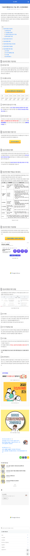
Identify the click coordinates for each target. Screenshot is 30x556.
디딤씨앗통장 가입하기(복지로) (15, 238)
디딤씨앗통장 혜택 (7, 41)
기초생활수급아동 (8, 32)
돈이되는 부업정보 (15, 542)
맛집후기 (15, 544)
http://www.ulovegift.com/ (6, 438)
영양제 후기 (15, 549)
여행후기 (15, 547)
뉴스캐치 (15, 1)
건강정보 (15, 539)
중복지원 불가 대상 (9, 36)
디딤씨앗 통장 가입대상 (7, 28)
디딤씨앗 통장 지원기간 (7, 39)
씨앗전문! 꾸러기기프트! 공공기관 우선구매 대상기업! (11, 440)
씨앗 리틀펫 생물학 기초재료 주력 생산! (11, 449)
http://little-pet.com (5, 447)
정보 (15, 535)
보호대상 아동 (8, 30)
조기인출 (7, 54)
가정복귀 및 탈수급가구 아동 (10, 34)
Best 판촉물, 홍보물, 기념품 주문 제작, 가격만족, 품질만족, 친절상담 (11, 443)
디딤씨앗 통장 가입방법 (7, 46)
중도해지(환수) (8, 56)
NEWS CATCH (13, 9)
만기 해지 (7, 51)
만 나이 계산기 (15, 141)
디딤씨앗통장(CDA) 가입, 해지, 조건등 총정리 (15, 7)
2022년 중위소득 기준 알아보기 (15, 91)
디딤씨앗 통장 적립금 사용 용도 (9, 44)
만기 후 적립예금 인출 (9, 52)
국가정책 (8, 9)
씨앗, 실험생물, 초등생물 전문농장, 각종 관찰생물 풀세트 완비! (14, 451)
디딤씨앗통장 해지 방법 (7, 49)
